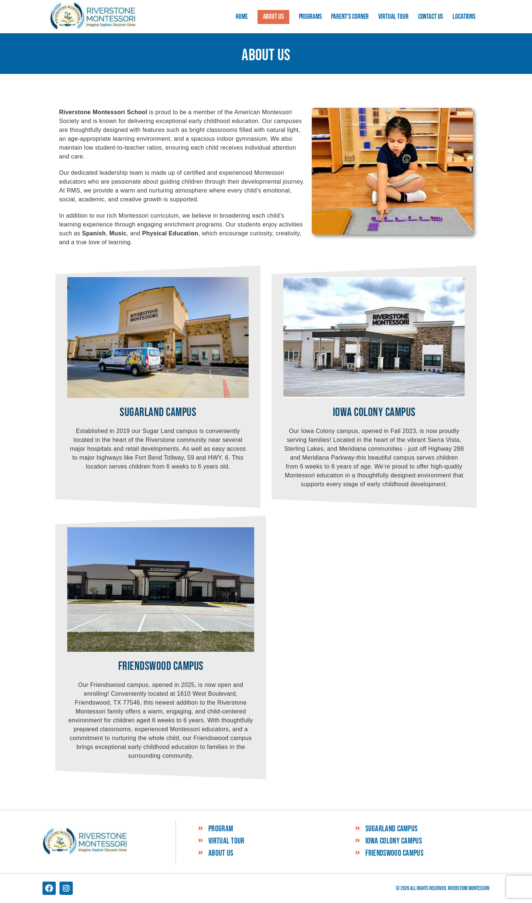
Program (220, 829)
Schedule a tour (493, 887)
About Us (220, 853)
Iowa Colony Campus (393, 841)
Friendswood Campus (394, 853)
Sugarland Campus (391, 829)
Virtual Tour (226, 841)
